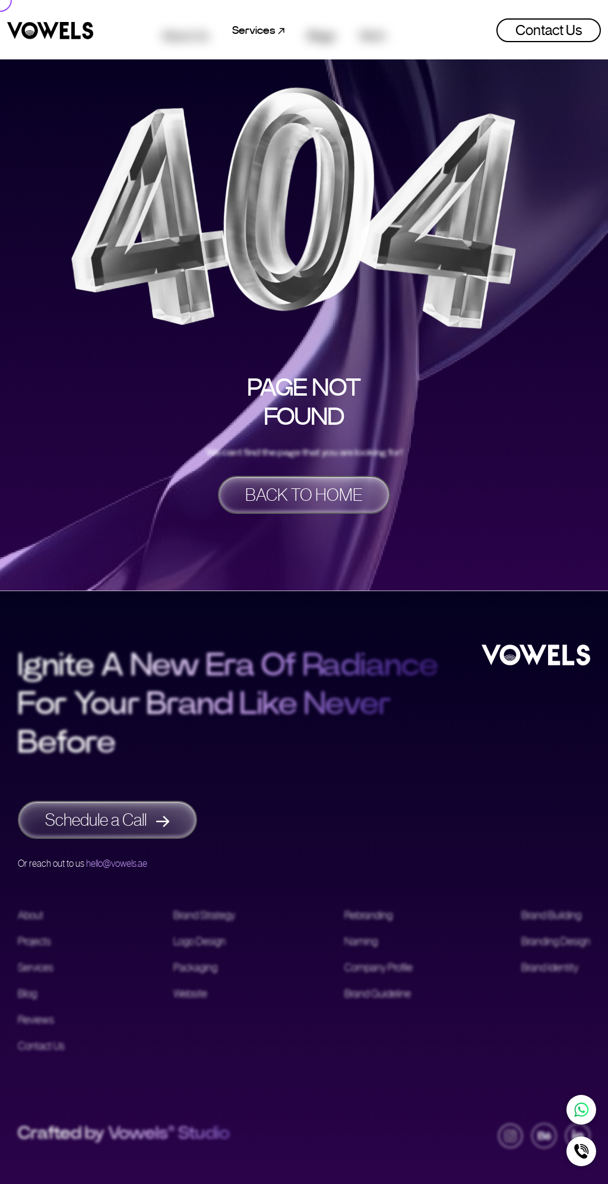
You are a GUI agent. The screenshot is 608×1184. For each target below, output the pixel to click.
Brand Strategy (204, 916)
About (30, 916)
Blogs (321, 30)
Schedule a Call (107, 819)
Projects (34, 942)
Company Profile (378, 968)
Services (35, 968)
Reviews (36, 1021)
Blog (27, 994)
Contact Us (548, 30)
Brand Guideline (377, 994)
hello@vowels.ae (116, 863)
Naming (361, 942)
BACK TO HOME (304, 494)
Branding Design (555, 942)
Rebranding (368, 916)
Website (190, 994)
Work (372, 30)
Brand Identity (549, 968)
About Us (185, 30)
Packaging (195, 968)
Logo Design (199, 942)
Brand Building (551, 916)
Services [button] (258, 30)
